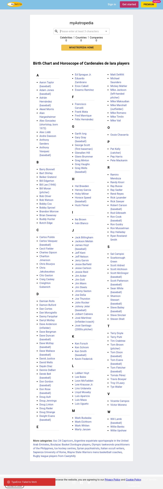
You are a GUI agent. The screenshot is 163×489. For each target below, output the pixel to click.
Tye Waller (116, 386)
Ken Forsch (81, 343)
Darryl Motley (47, 320)
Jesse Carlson (83, 268)
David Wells (46, 362)
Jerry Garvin (82, 260)
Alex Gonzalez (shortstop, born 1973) (48, 124)
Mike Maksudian (119, 101)
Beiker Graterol (48, 177)
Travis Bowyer (118, 379)
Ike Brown (80, 219)
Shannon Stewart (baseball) (116, 300)
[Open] (106, 31)
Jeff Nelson (81, 256)
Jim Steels (81, 287)
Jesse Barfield (83, 264)
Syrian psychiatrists (88, 448)
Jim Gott (80, 279)
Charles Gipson (48, 252)
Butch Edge (46, 222)
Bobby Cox (45, 203)
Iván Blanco (81, 223)
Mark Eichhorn (83, 421)
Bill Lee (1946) (47, 184)
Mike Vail (115, 120)
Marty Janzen (83, 429)
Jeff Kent (80, 252)
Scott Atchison (118, 269)
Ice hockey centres (65, 448)
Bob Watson (46, 200)
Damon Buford (47, 304)
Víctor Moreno (118, 404)
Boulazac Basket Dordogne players (70, 444)
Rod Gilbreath (118, 212)
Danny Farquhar (48, 316)
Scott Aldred (117, 265)
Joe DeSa (80, 294)
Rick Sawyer (117, 201)
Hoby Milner (82, 193)
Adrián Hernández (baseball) (45, 101)
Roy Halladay (117, 232)
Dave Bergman (47, 331)
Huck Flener (82, 205)
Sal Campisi (117, 253)
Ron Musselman (119, 228)
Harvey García (83, 189)
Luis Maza (81, 399)
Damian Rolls (47, 301)
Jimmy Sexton (83, 291)
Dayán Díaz (45, 366)
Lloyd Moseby (83, 392)
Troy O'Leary (117, 382)
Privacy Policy (112, 479)
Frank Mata (81, 111)
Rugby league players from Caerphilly (54, 456)
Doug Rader (46, 408)
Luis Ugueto (82, 403)
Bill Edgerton (46, 180)
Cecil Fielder (46, 248)
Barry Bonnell (47, 169)
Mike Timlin (117, 116)
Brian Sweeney (47, 215)
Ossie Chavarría (119, 134)
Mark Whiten (82, 425)
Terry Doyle (116, 333)
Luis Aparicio (82, 396)
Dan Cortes (45, 308)
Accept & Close (14, 486)
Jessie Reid (81, 271)
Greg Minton (82, 160)
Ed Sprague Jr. (83, 74)
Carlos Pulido (47, 237)
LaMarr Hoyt (82, 373)
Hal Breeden (82, 186)
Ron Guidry (116, 224)
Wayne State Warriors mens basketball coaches (94, 452)
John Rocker (82, 302)
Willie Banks (117, 426)
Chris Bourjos (47, 263)
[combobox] (81, 31)
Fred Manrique (83, 115)
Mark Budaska (83, 417)
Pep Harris (116, 156)
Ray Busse (116, 186)
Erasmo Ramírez (84, 89)
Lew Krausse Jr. (84, 384)
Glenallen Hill (82, 152)
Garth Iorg (81, 133)
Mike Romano (118, 112)
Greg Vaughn (82, 164)
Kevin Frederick (84, 358)
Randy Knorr (117, 182)
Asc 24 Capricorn (63, 440)
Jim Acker (81, 275)
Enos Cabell (82, 86)
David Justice (47, 358)
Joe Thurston (82, 298)
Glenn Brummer (84, 156)
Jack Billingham (84, 237)
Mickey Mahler (118, 86)
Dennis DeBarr (47, 370)
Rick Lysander (118, 197)
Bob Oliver (45, 196)
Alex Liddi (45, 132)
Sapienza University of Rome (49, 452)
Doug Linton (46, 404)
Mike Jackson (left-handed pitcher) (118, 93)
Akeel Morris (46, 109)
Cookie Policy (133, 479)
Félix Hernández (84, 119)
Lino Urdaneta (83, 388)
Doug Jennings (48, 400)
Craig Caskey (46, 279)
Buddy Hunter (47, 219)
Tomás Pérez (117, 375)
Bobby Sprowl (47, 207)
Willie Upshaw (118, 430)
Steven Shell (117, 319)
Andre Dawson (47, 136)
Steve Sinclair (118, 315)
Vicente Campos (119, 401)
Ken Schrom (82, 347)
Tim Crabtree (117, 340)
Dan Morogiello (48, 312)
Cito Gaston (46, 275)
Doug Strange (47, 412)
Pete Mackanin (119, 160)
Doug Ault (45, 396)
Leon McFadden (84, 380)
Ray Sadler (116, 189)
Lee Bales (80, 376)
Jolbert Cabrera (84, 314)
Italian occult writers (112, 448)
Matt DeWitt (117, 74)
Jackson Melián (84, 241)
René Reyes (117, 193)
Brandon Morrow (49, 211)
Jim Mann (80, 283)
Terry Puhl (116, 337)
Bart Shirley (46, 173)
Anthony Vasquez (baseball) (45, 151)
